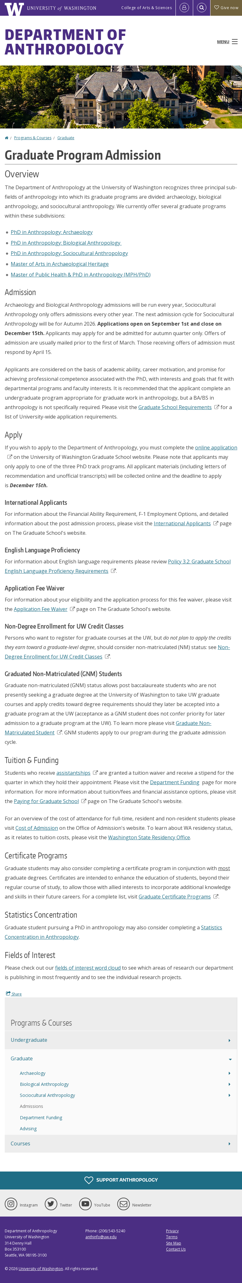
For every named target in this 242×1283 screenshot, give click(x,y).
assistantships (77, 772)
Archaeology (32, 1073)
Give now (226, 7)
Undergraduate (29, 1039)
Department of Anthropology (65, 41)
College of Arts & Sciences (146, 7)
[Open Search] (201, 8)
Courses (20, 1143)
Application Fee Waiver (44, 609)
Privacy (172, 1231)
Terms (171, 1237)
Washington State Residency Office (149, 837)
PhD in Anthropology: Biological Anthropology (66, 242)
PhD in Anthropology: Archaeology (52, 232)
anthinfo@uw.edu (101, 1237)
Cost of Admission (36, 827)
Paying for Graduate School (50, 801)
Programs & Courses (32, 137)
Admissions (31, 1106)
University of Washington (41, 1268)
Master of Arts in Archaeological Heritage (60, 263)
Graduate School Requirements (178, 407)
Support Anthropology (121, 1180)
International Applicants (186, 523)
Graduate (65, 137)
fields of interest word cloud (88, 967)
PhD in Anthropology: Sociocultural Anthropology (69, 253)
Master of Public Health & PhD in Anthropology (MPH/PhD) (81, 274)
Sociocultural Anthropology (47, 1095)
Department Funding (174, 782)
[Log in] (184, 8)
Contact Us (176, 1249)
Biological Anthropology (44, 1084)
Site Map (173, 1243)
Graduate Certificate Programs (178, 896)
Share (14, 994)
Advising (28, 1129)
